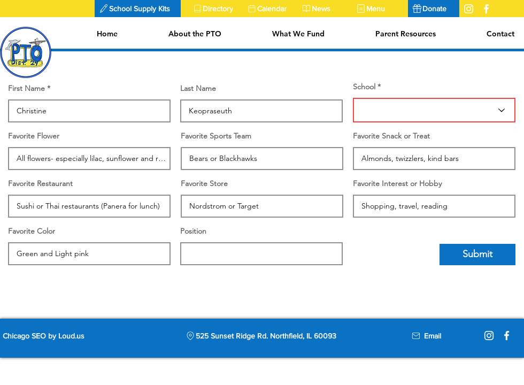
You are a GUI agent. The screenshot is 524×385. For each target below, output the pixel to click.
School (364, 86)
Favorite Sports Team (216, 136)
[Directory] (215, 8)
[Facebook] (506, 335)
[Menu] (379, 8)
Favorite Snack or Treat (391, 136)
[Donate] (433, 8)
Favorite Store (204, 183)
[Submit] (477, 254)
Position (193, 231)
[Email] (432, 335)
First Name (26, 88)
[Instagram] (489, 335)
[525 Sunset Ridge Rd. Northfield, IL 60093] (260, 335)
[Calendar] (270, 8)
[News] (324, 8)
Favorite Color (31, 231)
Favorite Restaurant (40, 183)
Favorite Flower (33, 136)
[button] (138, 8)
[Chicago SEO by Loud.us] (52, 335)
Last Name (198, 88)
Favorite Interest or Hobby (397, 183)
